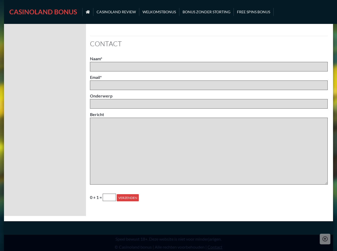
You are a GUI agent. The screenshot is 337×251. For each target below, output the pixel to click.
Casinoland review (116, 12)
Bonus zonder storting (206, 12)
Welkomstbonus (159, 12)
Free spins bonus (253, 12)
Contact (215, 246)
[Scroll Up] (325, 239)
